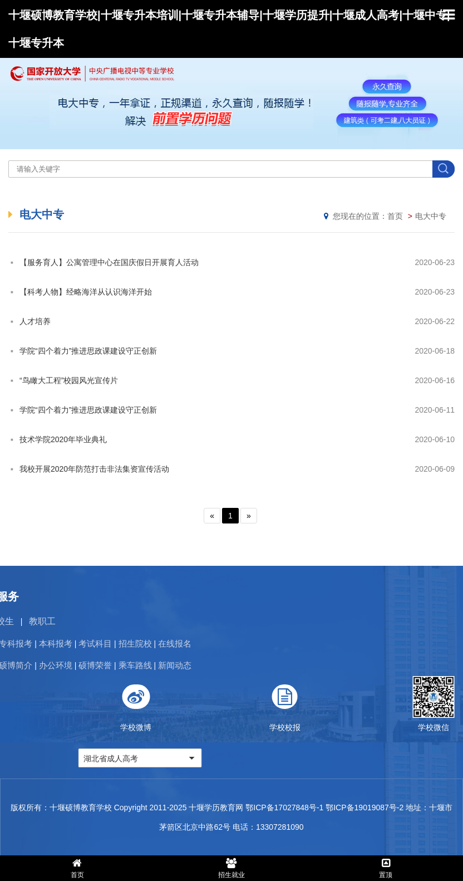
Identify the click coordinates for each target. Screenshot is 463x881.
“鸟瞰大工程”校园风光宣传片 (68, 380)
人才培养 (35, 321)
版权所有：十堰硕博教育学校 (61, 807)
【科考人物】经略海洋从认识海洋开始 (85, 291)
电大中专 (430, 216)
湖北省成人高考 (348, 758)
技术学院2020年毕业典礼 (63, 439)
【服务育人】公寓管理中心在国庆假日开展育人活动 (109, 262)
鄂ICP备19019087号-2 (364, 807)
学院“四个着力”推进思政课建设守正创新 (88, 350)
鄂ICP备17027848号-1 (284, 807)
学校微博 (374, 704)
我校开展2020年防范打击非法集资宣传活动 (94, 468)
